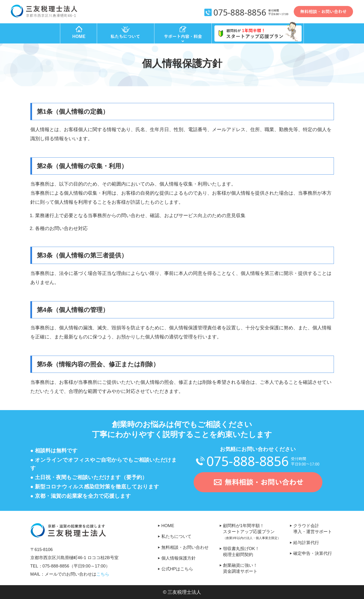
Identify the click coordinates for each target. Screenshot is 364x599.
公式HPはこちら (177, 569)
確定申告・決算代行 (312, 553)
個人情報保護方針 (178, 558)
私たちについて (176, 536)
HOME (167, 525)
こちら (102, 574)
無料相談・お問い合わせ (185, 547)
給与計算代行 (306, 542)
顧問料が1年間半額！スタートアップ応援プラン (256, 532)
